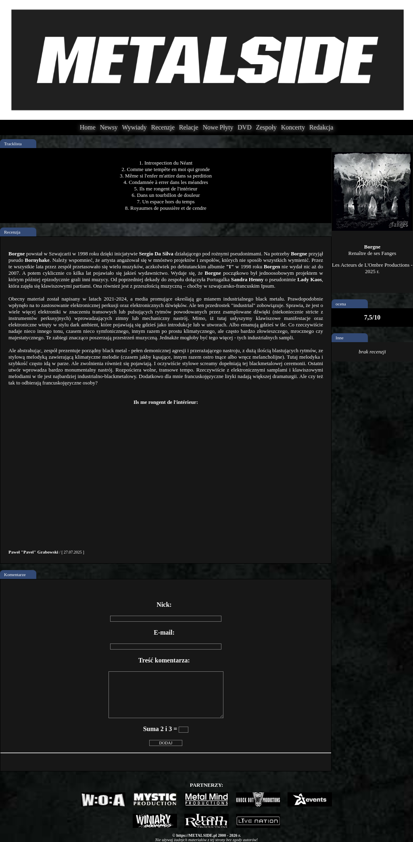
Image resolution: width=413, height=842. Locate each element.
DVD (245, 127)
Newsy (108, 127)
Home (88, 127)
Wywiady (134, 127)
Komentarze (15, 574)
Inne (340, 337)
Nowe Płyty (217, 127)
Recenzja (12, 232)
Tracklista (13, 143)
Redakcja (321, 127)
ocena (341, 303)
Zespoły (266, 127)
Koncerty (293, 127)
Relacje (188, 127)
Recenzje (163, 127)
